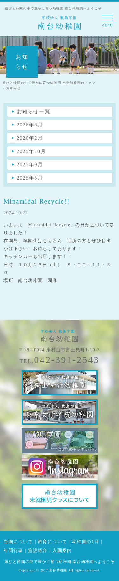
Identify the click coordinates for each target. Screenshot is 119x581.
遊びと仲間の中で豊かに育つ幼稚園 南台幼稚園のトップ (49, 82)
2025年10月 (31, 151)
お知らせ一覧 (33, 111)
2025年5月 (30, 177)
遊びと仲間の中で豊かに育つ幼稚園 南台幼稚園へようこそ (59, 562)
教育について (52, 541)
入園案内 (62, 550)
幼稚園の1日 (85, 541)
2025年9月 (30, 164)
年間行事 (13, 550)
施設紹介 (38, 550)
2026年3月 (30, 124)
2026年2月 (30, 138)
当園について (18, 541)
